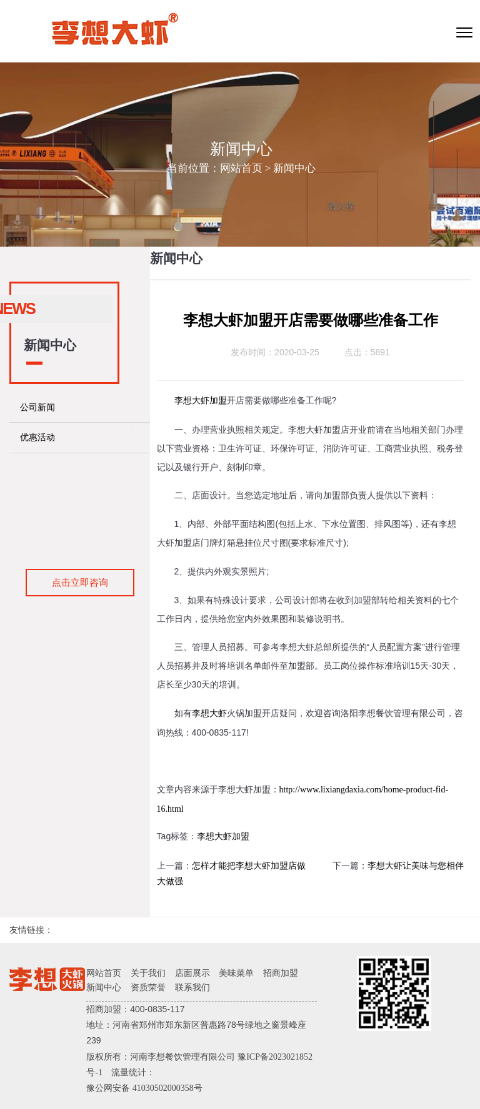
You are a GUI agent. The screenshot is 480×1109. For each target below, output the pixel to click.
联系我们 (192, 987)
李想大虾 (209, 713)
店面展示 (192, 973)
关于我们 (148, 973)
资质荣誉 (148, 987)
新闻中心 (294, 168)
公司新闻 (37, 407)
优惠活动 (37, 437)
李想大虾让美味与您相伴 (416, 865)
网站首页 (241, 168)
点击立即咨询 (80, 582)
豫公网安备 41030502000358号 (144, 1088)
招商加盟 (280, 973)
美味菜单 (236, 973)
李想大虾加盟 (200, 400)
